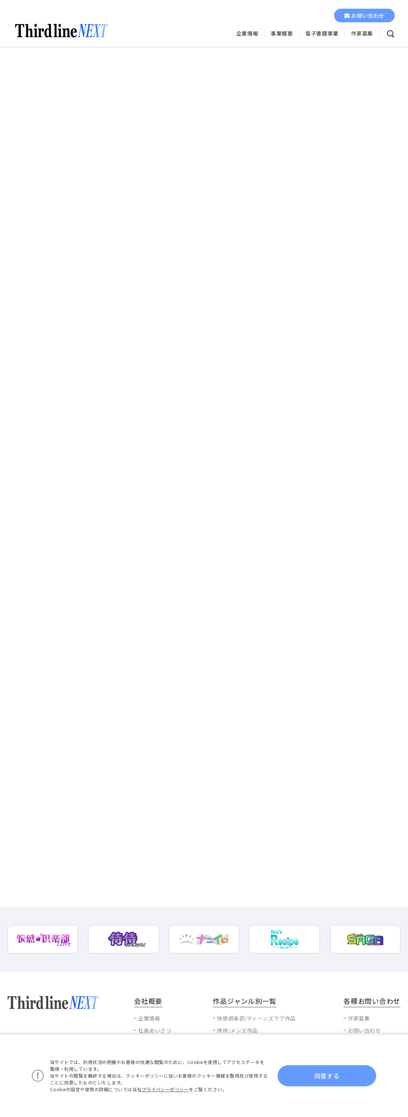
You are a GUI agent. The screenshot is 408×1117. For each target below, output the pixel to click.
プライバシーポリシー (165, 1089)
